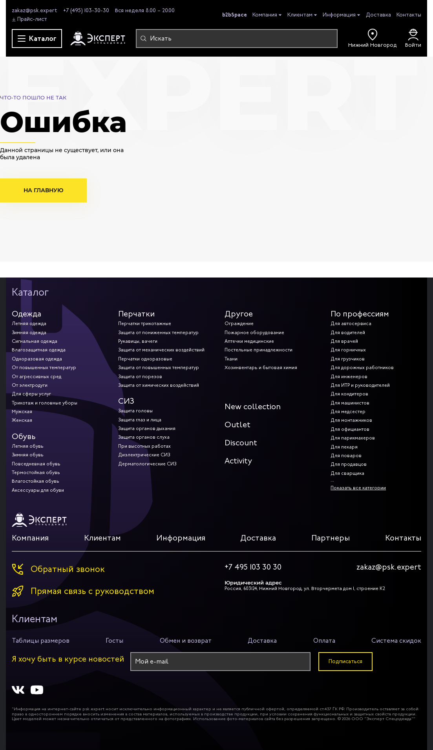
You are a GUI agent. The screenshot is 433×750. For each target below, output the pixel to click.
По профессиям (360, 314)
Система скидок (396, 640)
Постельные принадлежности (258, 350)
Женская (22, 420)
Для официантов (350, 429)
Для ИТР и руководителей (360, 385)
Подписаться (345, 661)
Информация (339, 15)
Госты (114, 640)
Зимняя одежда (29, 332)
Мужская (22, 411)
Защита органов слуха (144, 437)
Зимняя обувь (28, 455)
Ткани (231, 359)
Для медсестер (348, 411)
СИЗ (126, 401)
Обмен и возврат (186, 640)
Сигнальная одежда (34, 341)
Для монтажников (351, 420)
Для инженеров (349, 376)
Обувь (24, 436)
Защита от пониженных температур (158, 332)
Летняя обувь (28, 446)
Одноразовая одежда (37, 359)
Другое (239, 314)
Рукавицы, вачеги (137, 341)
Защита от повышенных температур (158, 367)
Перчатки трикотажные (144, 323)
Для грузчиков (348, 359)
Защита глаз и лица (139, 420)
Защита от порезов (140, 376)
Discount (241, 443)
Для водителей (348, 332)
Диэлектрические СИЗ (144, 455)
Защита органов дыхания (146, 428)
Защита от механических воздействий (161, 350)
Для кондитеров (349, 394)
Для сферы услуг (31, 394)
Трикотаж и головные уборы (44, 403)
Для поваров (346, 455)
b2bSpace (234, 14)
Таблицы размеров (40, 640)
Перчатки (136, 314)
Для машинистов (350, 403)
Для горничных (348, 350)
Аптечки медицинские (249, 341)
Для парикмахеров (353, 438)
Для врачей (344, 341)
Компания (264, 15)
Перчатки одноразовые (145, 359)
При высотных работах (144, 446)
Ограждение (239, 323)
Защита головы (135, 411)
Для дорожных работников (362, 367)
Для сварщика (347, 473)
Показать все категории (358, 487)
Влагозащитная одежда (39, 350)
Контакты (408, 14)
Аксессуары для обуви (38, 490)
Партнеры (330, 538)
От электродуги (30, 385)
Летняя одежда (29, 323)
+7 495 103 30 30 (253, 567)
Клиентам (299, 15)
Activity (238, 461)
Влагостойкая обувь (35, 481)
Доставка (378, 14)
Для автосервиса (351, 323)
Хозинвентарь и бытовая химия (261, 367)
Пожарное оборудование (254, 332)
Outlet (237, 424)
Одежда (26, 314)
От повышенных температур (44, 367)
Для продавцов (349, 464)
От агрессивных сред (36, 376)
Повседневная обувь (36, 464)
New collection (253, 406)
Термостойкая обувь (36, 472)
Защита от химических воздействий (158, 385)
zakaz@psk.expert (34, 10)
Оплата (324, 640)
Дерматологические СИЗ (147, 464)
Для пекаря (344, 447)
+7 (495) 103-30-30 (86, 10)
